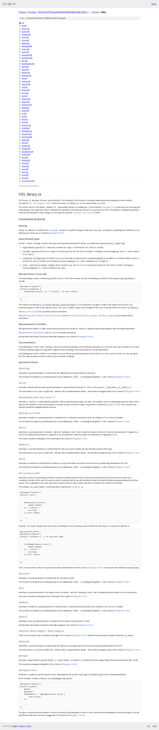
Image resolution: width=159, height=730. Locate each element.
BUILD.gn (25, 28)
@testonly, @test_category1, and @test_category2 (95, 315)
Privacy (22, 726)
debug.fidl (25, 43)
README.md (27, 131)
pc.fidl (24, 113)
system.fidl (26, 154)
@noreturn (57, 315)
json (155, 726)
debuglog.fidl (27, 46)
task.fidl (25, 157)
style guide (53, 230)
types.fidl (25, 166)
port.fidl (25, 122)
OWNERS (25, 108)
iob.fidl (24, 78)
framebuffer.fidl (28, 64)
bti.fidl (24, 25)
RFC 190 (32, 203)
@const (34, 315)
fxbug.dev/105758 (113, 404)
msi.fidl (24, 96)
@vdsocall (70, 315)
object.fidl (26, 102)
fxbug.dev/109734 (57, 233)
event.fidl (25, 52)
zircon (95, 12)
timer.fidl (25, 163)
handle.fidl (26, 72)
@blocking (26, 315)
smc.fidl (25, 143)
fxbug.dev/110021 (44, 203)
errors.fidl (25, 49)
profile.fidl (26, 128)
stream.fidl (26, 148)
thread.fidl (26, 160)
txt (148, 726)
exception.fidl (27, 58)
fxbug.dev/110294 (110, 207)
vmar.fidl (25, 175)
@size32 (41, 332)
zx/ (23, 23)
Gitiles (15, 726)
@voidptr (52, 332)
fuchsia (22, 12)
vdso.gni (25, 172)
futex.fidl (25, 67)
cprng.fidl (25, 40)
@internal (42, 315)
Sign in (154, 4)
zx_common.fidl (28, 181)
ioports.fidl (26, 84)
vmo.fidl (25, 178)
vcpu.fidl (25, 169)
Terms (28, 726)
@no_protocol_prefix (30, 311)
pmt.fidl (25, 119)
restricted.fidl (27, 137)
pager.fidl (25, 110)
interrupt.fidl (26, 75)
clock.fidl (25, 37)
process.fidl (26, 125)
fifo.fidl (24, 61)
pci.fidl (24, 116)
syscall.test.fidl (27, 151)
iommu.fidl (26, 81)
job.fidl (24, 87)
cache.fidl (25, 31)
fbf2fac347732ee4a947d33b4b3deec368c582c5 (62, 12)
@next (49, 315)
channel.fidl (26, 34)
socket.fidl (26, 146)
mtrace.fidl (26, 99)
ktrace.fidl (25, 90)
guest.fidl (25, 69)
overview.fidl (27, 105)
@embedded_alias (29, 332)
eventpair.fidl (27, 55)
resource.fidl (27, 134)
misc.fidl (25, 93)
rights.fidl (25, 140)
